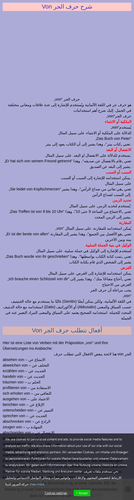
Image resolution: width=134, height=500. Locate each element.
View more (37, 484)
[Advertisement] (67, 53)
